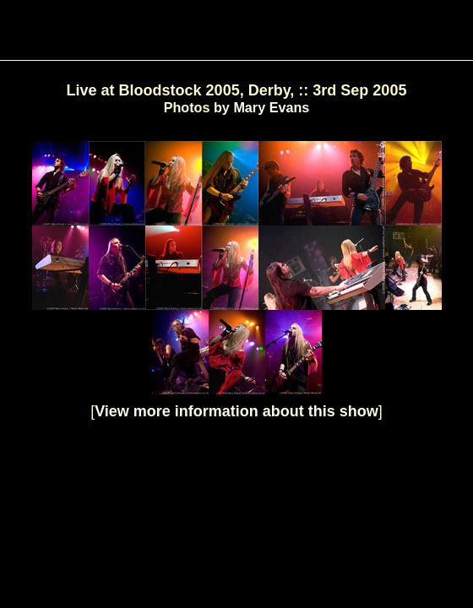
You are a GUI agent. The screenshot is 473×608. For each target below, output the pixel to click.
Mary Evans (271, 107)
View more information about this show (236, 411)
